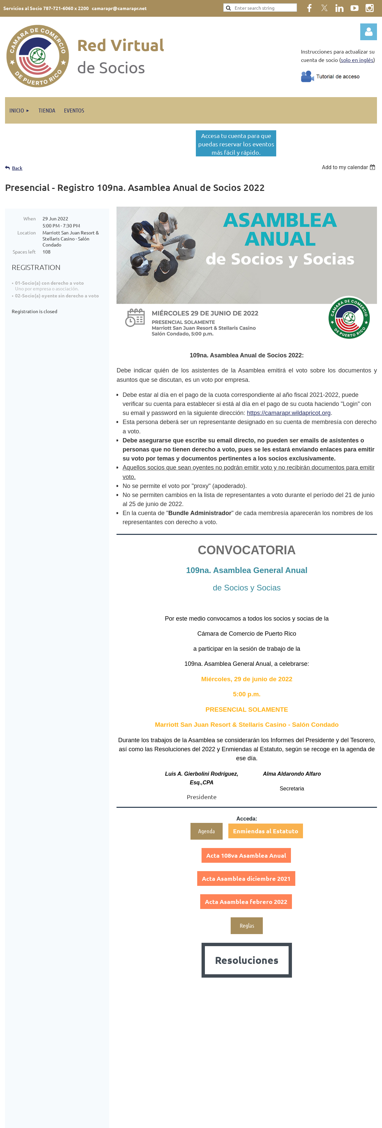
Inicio (113, 1028)
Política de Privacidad (330, 1065)
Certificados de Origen (131, 1061)
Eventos (116, 1036)
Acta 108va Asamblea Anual (246, 855)
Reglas (247, 925)
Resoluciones (247, 960)
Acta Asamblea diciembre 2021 (246, 878)
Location (26, 232)
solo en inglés (357, 59)
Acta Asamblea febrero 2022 (246, 901)
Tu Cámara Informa (127, 1053)
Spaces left (24, 252)
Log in (368, 31)
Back (17, 168)
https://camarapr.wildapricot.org (289, 413)
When (29, 218)
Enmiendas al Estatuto (265, 831)
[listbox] (349, 167)
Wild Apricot (297, 1119)
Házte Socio (120, 1044)
